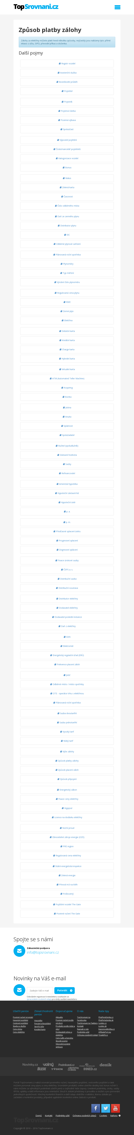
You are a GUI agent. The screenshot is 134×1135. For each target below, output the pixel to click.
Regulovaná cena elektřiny (67, 855)
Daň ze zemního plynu (67, 216)
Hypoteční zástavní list (67, 493)
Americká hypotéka (67, 484)
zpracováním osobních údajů (39, 999)
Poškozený (67, 893)
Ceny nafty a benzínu (64, 1038)
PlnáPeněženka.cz (105, 1017)
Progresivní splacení (67, 540)
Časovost (67, 196)
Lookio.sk (102, 1026)
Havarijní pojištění (20, 1020)
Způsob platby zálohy (67, 760)
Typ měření (67, 273)
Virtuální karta (67, 369)
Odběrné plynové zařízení (67, 244)
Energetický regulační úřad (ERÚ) (67, 655)
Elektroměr (67, 646)
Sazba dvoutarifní (67, 713)
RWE (67, 302)
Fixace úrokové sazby (67, 560)
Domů (39, 1115)
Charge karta (67, 349)
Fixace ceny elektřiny (67, 799)
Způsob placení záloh (67, 769)
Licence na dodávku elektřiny (67, 817)
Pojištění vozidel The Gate (67, 904)
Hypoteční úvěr (67, 502)
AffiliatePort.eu (104, 1032)
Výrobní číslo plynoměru (67, 282)
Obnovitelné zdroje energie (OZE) (67, 837)
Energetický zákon (67, 789)
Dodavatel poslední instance (67, 617)
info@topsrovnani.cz (43, 952)
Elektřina (67, 320)
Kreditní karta (67, 340)
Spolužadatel (67, 435)
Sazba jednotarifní (67, 722)
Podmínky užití (83, 1032)
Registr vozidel (67, 63)
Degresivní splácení (67, 549)
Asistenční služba (67, 72)
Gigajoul (67, 808)
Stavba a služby (19, 1026)
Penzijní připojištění (42, 1023)
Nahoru (114, 1115)
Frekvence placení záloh (67, 664)
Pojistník (67, 101)
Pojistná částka (67, 110)
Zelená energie (67, 875)
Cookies (103, 1115)
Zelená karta (67, 187)
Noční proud (67, 828)
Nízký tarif (67, 740)
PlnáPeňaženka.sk (105, 1020)
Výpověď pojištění (67, 140)
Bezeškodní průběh (67, 81)
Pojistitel (67, 91)
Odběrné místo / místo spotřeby (67, 684)
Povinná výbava (67, 120)
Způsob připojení (67, 779)
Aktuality (59, 1017)
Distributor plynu (67, 225)
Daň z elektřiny (67, 626)
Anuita (67, 416)
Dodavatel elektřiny (67, 607)
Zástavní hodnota (67, 454)
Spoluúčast (67, 129)
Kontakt (80, 1026)
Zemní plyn (67, 311)
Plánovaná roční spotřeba (67, 254)
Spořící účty (39, 1026)
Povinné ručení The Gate (67, 913)
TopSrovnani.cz (36, 7)
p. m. (67, 522)
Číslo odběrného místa (67, 205)
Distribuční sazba (67, 578)
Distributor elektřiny (67, 598)
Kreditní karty (39, 1029)
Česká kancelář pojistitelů (67, 149)
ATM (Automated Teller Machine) (67, 378)
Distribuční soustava (67, 588)
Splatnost (67, 425)
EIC (67, 234)
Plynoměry (67, 263)
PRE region (67, 846)
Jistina (67, 407)
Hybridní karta (67, 358)
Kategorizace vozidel (67, 158)
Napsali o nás (83, 1029)
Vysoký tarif (67, 731)
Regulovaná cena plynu (67, 292)
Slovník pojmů (61, 1041)
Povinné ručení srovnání (23, 1017)
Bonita (67, 396)
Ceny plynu (17, 1029)
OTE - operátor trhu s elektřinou (67, 693)
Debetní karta (67, 331)
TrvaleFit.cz (103, 1035)
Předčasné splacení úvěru (67, 531)
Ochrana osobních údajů (87, 1035)
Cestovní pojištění (20, 1023)
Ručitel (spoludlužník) (67, 445)
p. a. (67, 511)
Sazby (67, 464)
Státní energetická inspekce (67, 866)
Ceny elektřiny (19, 1032)
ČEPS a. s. (67, 569)
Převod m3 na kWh (67, 884)
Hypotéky (38, 1020)
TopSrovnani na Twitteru (87, 1023)
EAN (67, 636)
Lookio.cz (102, 1023)
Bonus (67, 167)
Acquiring (67, 387)
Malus (67, 178)
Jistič (67, 675)
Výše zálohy (67, 751)
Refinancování (67, 473)
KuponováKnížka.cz (106, 1029)
